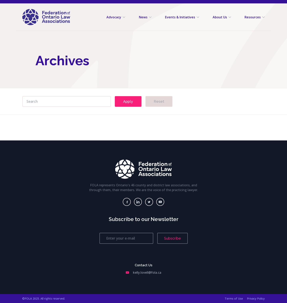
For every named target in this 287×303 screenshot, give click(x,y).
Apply (128, 101)
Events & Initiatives (182, 17)
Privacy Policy (256, 298)
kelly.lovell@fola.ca (143, 272)
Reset (159, 101)
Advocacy (115, 17)
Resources (255, 17)
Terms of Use (234, 298)
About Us (222, 17)
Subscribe (172, 238)
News (145, 17)
